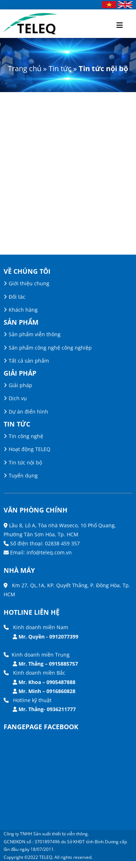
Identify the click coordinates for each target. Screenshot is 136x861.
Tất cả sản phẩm (29, 360)
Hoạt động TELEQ (29, 449)
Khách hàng (23, 309)
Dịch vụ (18, 398)
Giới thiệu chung (29, 283)
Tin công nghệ (26, 436)
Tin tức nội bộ (25, 462)
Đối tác (17, 296)
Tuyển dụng (23, 475)
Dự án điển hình (28, 411)
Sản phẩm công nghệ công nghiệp (50, 347)
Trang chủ (24, 68)
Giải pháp (20, 385)
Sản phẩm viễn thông (35, 334)
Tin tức (60, 68)
